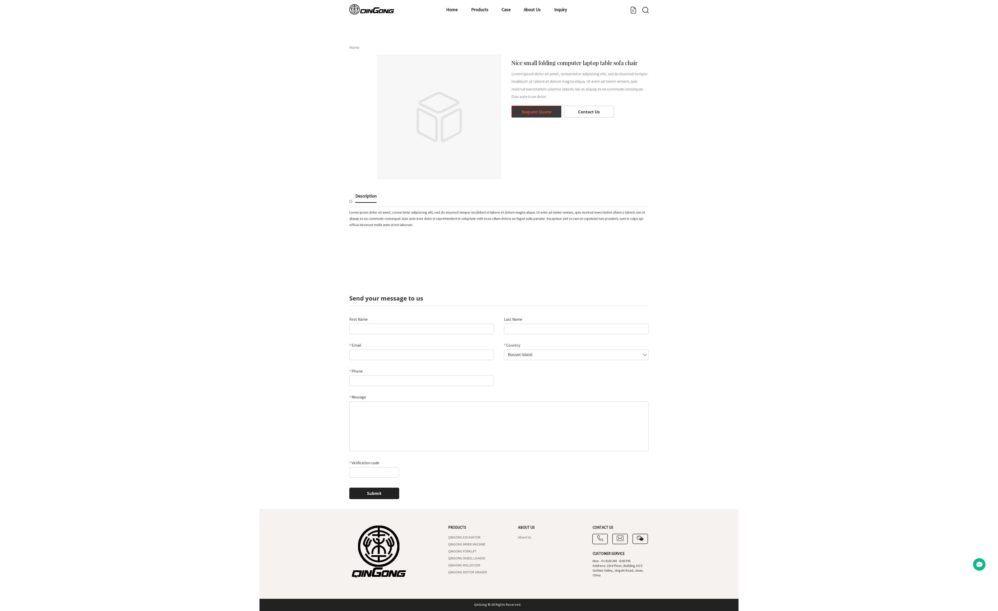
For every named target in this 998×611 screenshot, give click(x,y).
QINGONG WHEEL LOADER (466, 558)
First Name (358, 319)
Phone (356, 371)
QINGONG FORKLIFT (462, 551)
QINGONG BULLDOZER (464, 565)
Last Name (513, 319)
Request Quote (536, 112)
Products (463, 34)
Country (512, 345)
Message (357, 397)
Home (427, 34)
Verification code (364, 462)
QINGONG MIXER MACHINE (467, 544)
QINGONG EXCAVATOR (464, 537)
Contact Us (589, 112)
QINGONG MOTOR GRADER (467, 572)
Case (498, 34)
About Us (533, 34)
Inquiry (569, 34)
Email (355, 345)
